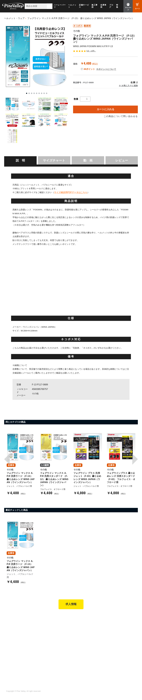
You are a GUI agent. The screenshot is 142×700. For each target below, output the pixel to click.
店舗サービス (84, 6)
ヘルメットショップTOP (85, 630)
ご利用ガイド (80, 634)
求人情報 (71, 604)
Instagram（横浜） (82, 665)
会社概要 (111, 622)
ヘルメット (72, 6)
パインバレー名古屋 (49, 626)
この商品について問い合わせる (121, 116)
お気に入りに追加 (129, 85)
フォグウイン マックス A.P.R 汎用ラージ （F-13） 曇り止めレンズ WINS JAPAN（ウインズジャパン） (80, 18)
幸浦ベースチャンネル (50, 661)
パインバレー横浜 (48, 622)
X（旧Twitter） (81, 657)
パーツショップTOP (83, 626)
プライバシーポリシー (117, 638)
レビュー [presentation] (121, 160)
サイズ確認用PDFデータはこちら (70, 192)
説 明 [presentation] (20, 160)
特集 (117, 6)
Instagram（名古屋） (83, 669)
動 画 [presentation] (87, 160)
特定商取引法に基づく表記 (86, 638)
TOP (7, 617)
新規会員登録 (80, 622)
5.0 (84, 51)
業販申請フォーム (82, 641)
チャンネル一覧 (47, 654)
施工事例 (95, 6)
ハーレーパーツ (60, 6)
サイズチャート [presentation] (54, 160)
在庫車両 (103, 6)
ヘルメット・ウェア (14, 18)
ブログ (111, 6)
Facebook (78, 654)
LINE (76, 661)
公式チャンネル (47, 657)
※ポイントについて (106, 69)
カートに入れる (105, 109)
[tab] (20, 160)
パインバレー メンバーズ (118, 626)
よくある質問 (113, 630)
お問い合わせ (113, 634)
